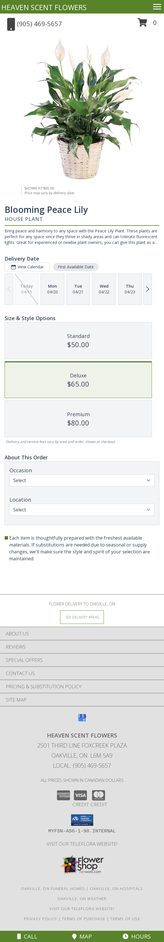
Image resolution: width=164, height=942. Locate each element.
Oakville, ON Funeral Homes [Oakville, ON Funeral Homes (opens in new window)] (53, 888)
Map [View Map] (82, 936)
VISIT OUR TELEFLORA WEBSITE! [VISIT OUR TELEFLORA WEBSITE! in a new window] (82, 843)
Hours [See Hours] (137, 936)
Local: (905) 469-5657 (82, 765)
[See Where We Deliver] (82, 617)
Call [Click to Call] (27, 936)
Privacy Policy (40, 918)
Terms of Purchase (83, 918)
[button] (147, 24)
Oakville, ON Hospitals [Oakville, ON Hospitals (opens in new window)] (116, 888)
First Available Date (76, 267)
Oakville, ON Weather (82, 898)
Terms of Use (125, 918)
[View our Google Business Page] (82, 720)
